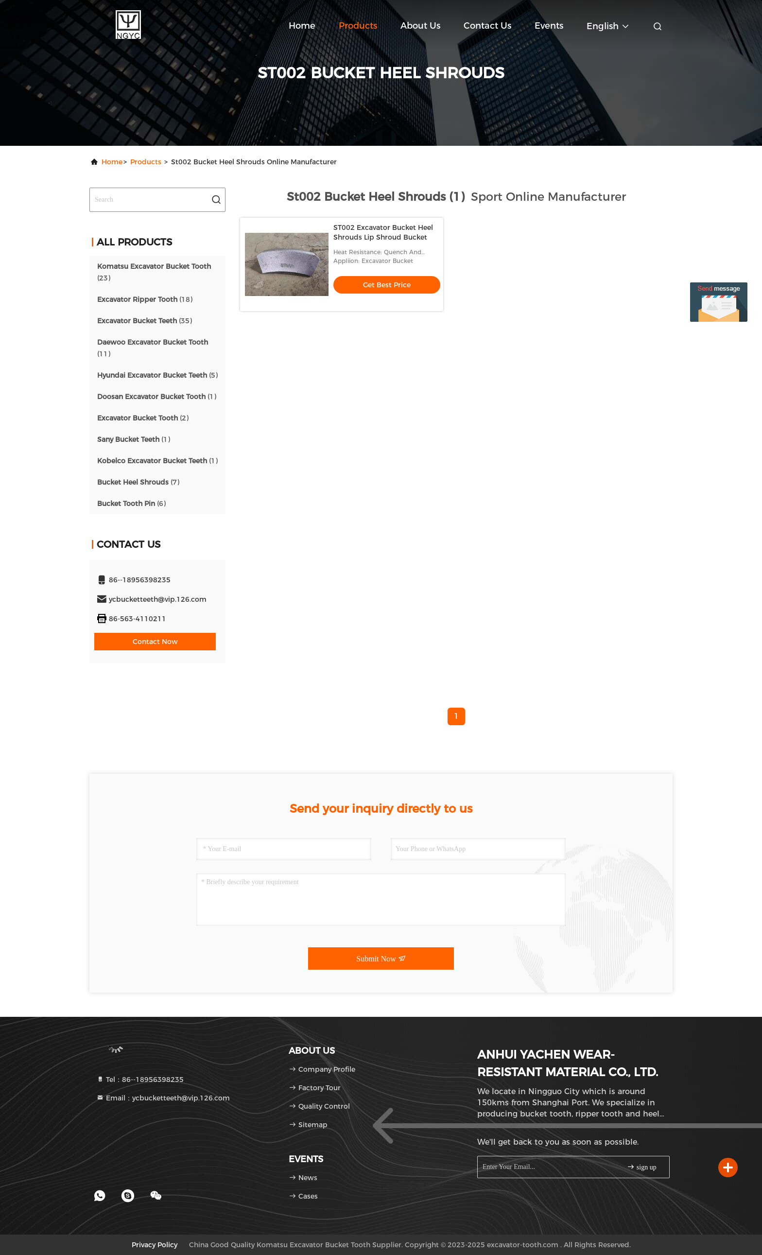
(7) (138, 482)
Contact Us (487, 25)
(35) (144, 320)
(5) (157, 375)
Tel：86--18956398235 (140, 1079)
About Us (420, 25)
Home (302, 25)
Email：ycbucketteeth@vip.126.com (163, 1098)
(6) (131, 503)
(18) (144, 299)
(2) (143, 418)
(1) (156, 396)
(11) (152, 348)
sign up (641, 1167)
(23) (154, 272)
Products (358, 25)
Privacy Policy (154, 1244)
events (549, 25)
